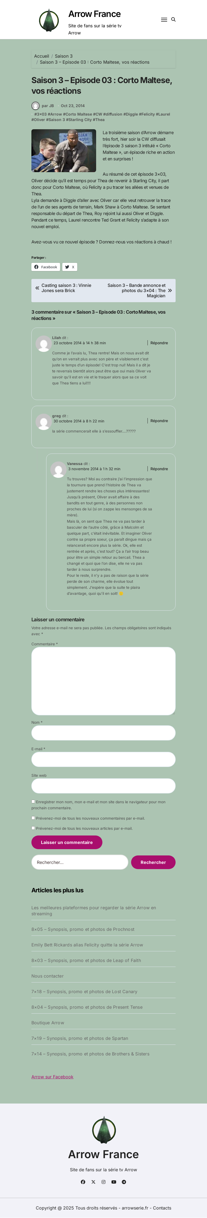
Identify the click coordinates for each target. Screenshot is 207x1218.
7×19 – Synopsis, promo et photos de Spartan (79, 1038)
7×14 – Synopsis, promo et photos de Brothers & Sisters (90, 1054)
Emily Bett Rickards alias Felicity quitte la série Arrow (87, 945)
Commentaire (44, 644)
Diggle (132, 114)
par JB (42, 106)
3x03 (42, 114)
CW (99, 114)
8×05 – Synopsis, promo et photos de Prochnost (82, 929)
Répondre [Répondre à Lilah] (159, 342)
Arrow (56, 114)
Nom (37, 722)
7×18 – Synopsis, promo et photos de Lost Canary (84, 992)
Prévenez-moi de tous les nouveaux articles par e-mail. (84, 828)
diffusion (114, 114)
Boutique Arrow (47, 1023)
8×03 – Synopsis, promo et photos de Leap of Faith (86, 960)
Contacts (162, 1208)
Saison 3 (57, 119)
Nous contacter (47, 976)
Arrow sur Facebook (52, 1077)
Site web (38, 775)
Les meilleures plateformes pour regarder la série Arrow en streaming (93, 911)
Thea (100, 119)
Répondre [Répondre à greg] (159, 421)
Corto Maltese (79, 114)
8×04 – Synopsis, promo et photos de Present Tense (87, 1007)
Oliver (39, 119)
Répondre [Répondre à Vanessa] (159, 469)
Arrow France (94, 13)
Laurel (164, 114)
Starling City (80, 119)
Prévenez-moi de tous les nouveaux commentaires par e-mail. (90, 818)
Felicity (148, 114)
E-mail (38, 749)
